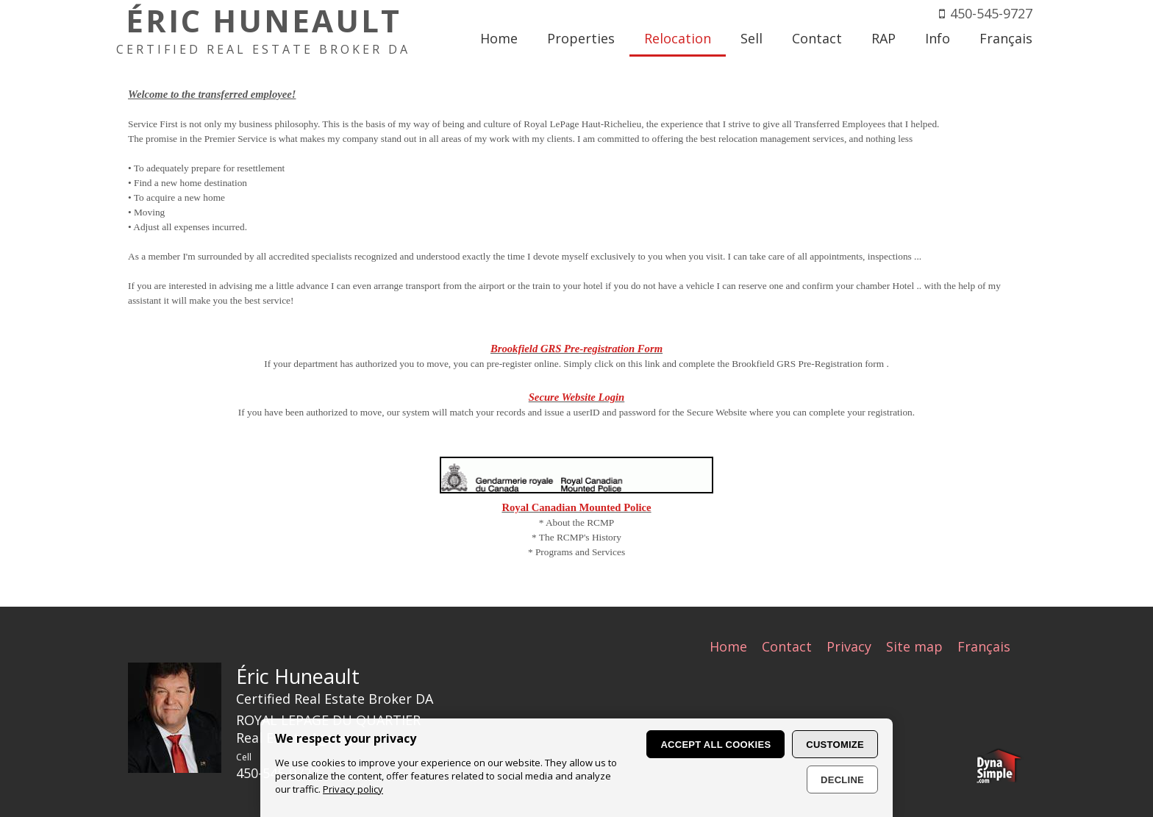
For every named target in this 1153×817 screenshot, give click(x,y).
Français (983, 646)
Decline (842, 779)
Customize (835, 744)
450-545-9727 (991, 13)
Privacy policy (353, 789)
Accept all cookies (715, 744)
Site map (914, 646)
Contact (787, 646)
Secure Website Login (577, 397)
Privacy (849, 646)
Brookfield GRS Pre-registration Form (576, 348)
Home (728, 646)
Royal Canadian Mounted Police (576, 507)
